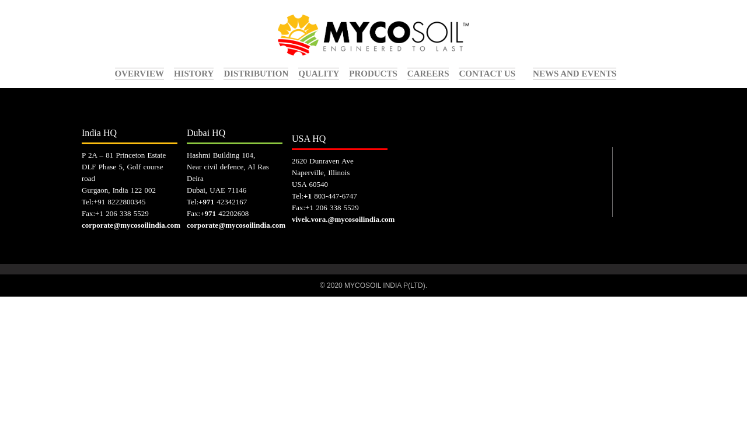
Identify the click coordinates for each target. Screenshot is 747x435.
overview (140, 73)
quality (318, 73)
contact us (487, 73)
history (194, 73)
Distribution (256, 73)
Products (373, 73)
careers (428, 73)
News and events (574, 73)
